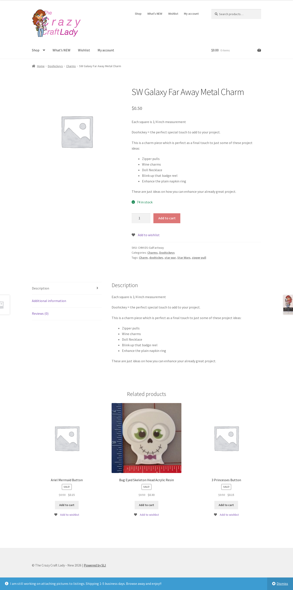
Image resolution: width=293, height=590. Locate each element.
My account (191, 14)
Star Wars (183, 257)
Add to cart (167, 218)
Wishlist (173, 14)
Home (41, 66)
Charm (143, 257)
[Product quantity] (141, 218)
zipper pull (199, 257)
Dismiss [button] (282, 583)
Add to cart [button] (66, 505)
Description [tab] (40, 288)
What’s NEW (154, 14)
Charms (71, 66)
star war (170, 257)
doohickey (156, 257)
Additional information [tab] (49, 301)
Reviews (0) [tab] (40, 313)
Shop (138, 14)
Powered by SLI (95, 565)
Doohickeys (55, 66)
